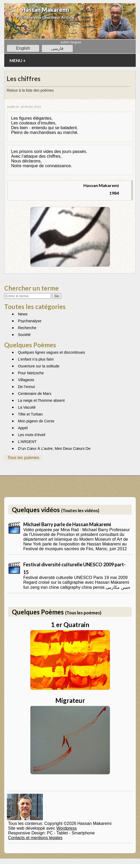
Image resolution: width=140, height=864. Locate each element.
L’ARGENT (27, 442)
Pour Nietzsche (31, 373)
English (23, 48)
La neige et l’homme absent (41, 400)
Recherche (27, 328)
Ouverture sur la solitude (39, 366)
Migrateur (70, 700)
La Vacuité (27, 407)
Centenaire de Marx (34, 393)
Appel (23, 428)
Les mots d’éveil (31, 435)
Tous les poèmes (23, 457)
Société (24, 335)
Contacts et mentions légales (35, 837)
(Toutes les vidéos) (80, 510)
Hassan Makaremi (45, 9)
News (23, 314)
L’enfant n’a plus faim (36, 359)
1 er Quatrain (70, 624)
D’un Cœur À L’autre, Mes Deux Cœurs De (54, 448)
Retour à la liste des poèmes (30, 90)
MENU (18, 60)
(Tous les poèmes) (83, 612)
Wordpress (66, 828)
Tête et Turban (30, 414)
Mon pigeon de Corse (36, 421)
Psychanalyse (30, 321)
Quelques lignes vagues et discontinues (51, 352)
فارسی (57, 48)
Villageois (26, 380)
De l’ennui (26, 387)
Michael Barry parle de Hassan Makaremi (67, 524)
